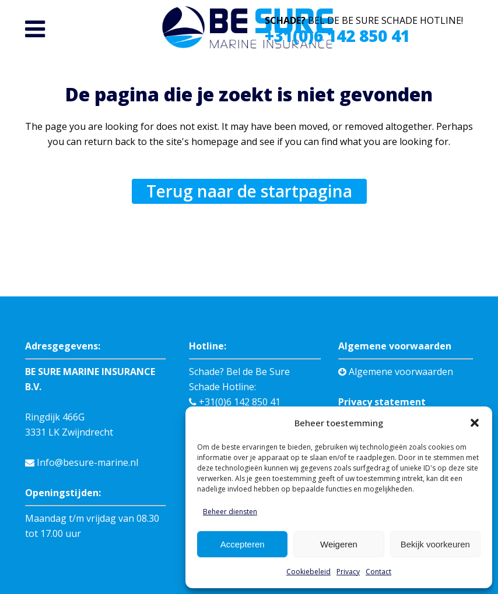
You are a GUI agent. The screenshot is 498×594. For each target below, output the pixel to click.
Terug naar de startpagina (249, 191)
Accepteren (242, 544)
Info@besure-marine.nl (81, 462)
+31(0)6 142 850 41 (337, 35)
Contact (378, 572)
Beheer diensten (230, 512)
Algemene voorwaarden (395, 371)
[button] (475, 423)
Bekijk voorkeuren (435, 544)
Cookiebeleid (308, 572)
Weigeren (338, 544)
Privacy (348, 572)
